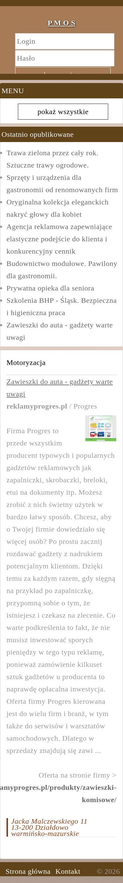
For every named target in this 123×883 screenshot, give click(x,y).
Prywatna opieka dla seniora (50, 288)
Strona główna (28, 871)
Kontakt (67, 871)
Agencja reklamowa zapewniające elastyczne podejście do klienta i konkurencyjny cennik (59, 239)
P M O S (62, 23)
